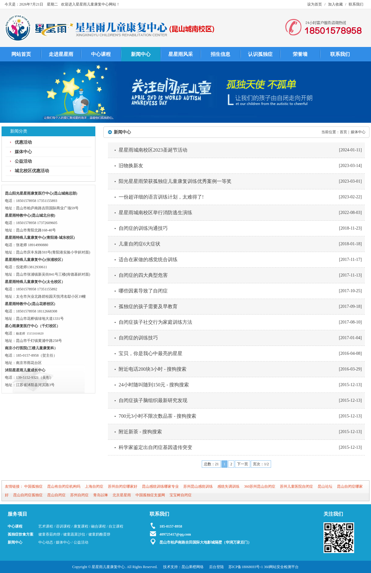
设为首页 (314, 4)
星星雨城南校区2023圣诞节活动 (153, 150)
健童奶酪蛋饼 (99, 534)
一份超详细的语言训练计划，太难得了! (161, 196)
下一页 (242, 464)
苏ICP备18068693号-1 (245, 567)
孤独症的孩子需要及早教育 (148, 306)
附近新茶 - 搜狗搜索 (140, 431)
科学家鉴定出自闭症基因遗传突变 (155, 447)
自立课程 (116, 526)
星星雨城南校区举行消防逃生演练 (155, 212)
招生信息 (220, 54)
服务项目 (17, 514)
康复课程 (81, 526)
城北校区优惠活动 (32, 170)
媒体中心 (23, 151)
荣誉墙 (300, 54)
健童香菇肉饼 (49, 534)
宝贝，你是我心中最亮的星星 (150, 353)
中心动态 (45, 542)
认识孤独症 (260, 54)
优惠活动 (23, 142)
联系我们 (356, 4)
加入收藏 (335, 4)
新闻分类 (18, 131)
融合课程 (98, 526)
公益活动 (23, 161)
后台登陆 (216, 567)
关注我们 (333, 514)
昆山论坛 (325, 486)
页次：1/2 (261, 464)
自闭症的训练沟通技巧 (143, 228)
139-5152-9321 (27, 377)
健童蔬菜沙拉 (74, 534)
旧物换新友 (131, 165)
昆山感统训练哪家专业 (160, 486)
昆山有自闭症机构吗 (63, 486)
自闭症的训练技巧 (138, 337)
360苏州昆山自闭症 (259, 486)
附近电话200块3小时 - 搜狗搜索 (152, 369)
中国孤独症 (33, 486)
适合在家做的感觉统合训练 (148, 259)
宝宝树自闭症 (181, 495)
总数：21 (211, 464)
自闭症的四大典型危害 (143, 275)
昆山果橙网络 (193, 567)
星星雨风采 (180, 54)
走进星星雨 (61, 54)
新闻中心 (141, 54)
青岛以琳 (100, 495)
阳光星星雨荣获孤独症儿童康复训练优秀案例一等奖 (175, 181)
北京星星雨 (122, 495)
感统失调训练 (228, 486)
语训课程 (63, 526)
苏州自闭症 (79, 495)
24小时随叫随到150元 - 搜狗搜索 (154, 384)
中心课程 (101, 54)
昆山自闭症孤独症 (28, 495)
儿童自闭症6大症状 (139, 243)
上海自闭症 (94, 486)
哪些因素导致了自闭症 (143, 290)
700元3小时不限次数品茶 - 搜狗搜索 (157, 416)
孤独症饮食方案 (20, 534)
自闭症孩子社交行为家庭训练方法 (155, 322)
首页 (343, 132)
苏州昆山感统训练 (198, 486)
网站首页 (21, 54)
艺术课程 (45, 526)
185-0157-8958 (27, 355)
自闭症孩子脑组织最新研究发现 (153, 400)
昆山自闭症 (56, 495)
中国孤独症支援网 (150, 495)
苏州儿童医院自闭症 (296, 486)
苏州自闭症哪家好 (122, 486)
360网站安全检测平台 (281, 567)
